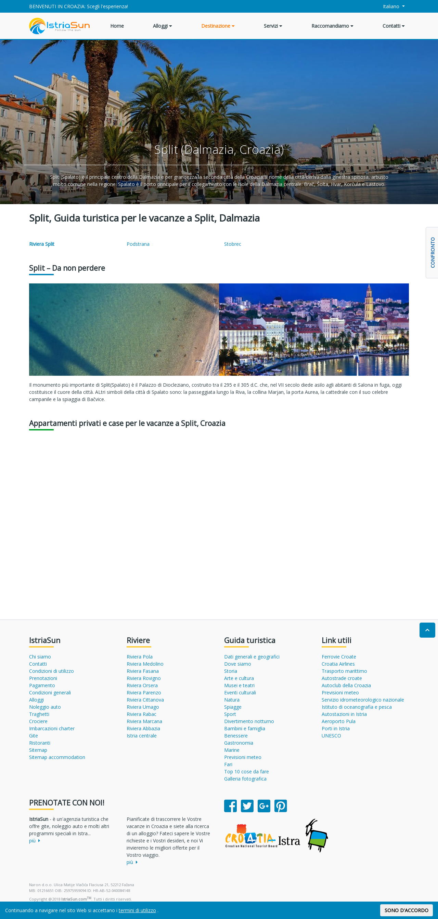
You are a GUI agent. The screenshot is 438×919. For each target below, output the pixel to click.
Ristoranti (39, 743)
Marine (232, 750)
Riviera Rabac (141, 714)
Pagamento (42, 685)
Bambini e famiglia (244, 728)
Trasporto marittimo (344, 671)
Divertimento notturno (249, 721)
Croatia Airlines (338, 664)
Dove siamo (237, 664)
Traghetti (39, 714)
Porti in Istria (336, 728)
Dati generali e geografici (252, 656)
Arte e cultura (239, 678)
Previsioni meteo (242, 757)
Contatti (394, 26)
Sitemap (38, 750)
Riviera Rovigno (144, 678)
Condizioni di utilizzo (51, 671)
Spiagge (233, 707)
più (34, 840)
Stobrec (232, 244)
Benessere (236, 735)
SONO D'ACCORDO (406, 910)
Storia (230, 671)
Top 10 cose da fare (246, 771)
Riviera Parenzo (144, 692)
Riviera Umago (143, 707)
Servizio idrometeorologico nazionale (363, 699)
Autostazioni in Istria (344, 714)
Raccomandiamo (332, 26)
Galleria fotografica (245, 778)
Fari (228, 764)
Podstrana (138, 244)
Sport (230, 714)
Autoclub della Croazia (346, 685)
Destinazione (218, 26)
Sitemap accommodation (57, 757)
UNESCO (331, 735)
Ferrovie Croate (339, 656)
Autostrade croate (342, 678)
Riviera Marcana (144, 721)
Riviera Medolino (145, 664)
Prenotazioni (43, 678)
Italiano (387, 6)
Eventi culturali (240, 692)
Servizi (273, 26)
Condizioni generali (50, 692)
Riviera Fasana (143, 671)
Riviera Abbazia (143, 728)
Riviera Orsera (142, 685)
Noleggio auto (45, 707)
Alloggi (162, 26)
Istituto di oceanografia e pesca (357, 707)
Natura (232, 699)
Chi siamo (40, 656)
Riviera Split (41, 244)
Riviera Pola (140, 656)
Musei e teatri (239, 685)
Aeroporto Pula (339, 721)
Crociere (38, 721)
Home (117, 26)
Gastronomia (238, 743)
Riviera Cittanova (145, 699)
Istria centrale (142, 735)
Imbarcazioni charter (52, 728)
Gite (33, 735)
